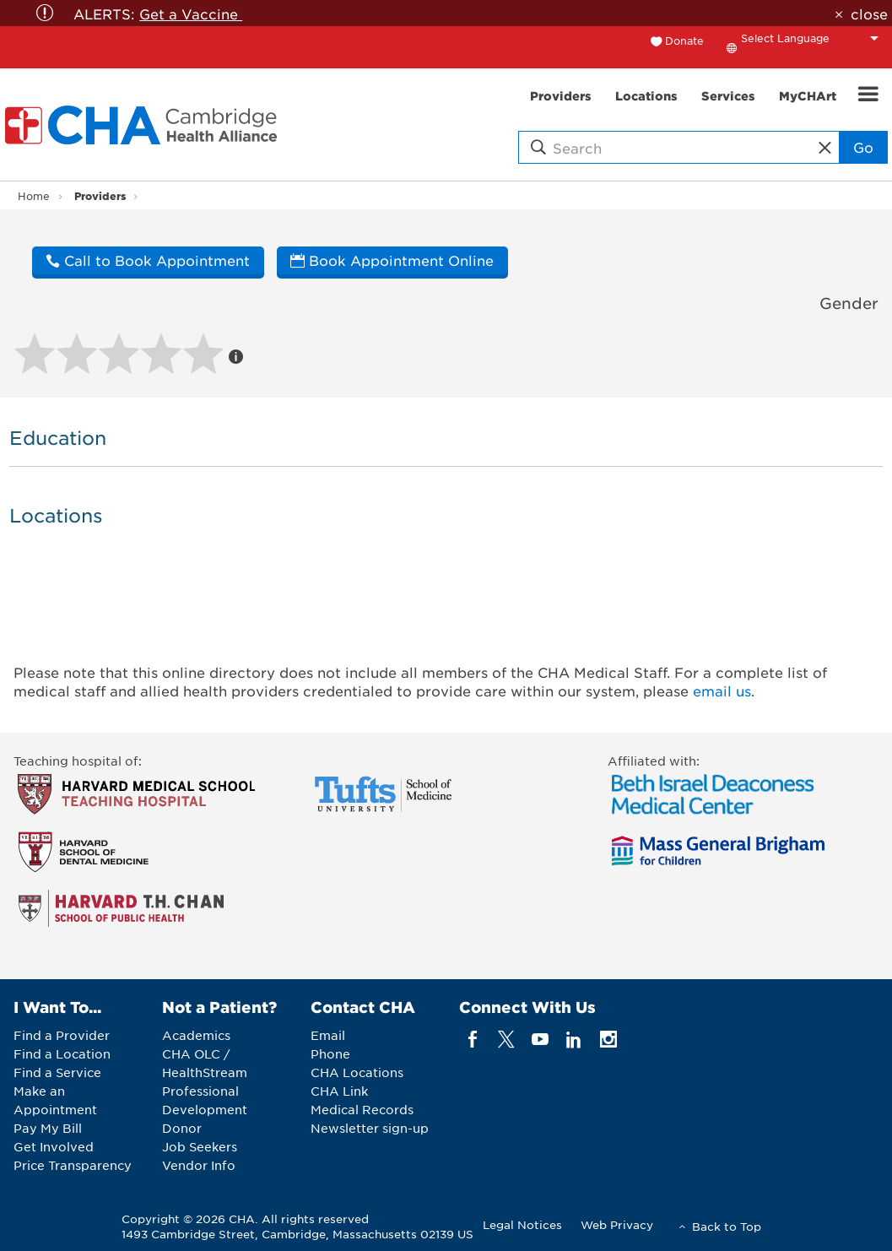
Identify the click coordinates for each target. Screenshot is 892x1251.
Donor (182, 1127)
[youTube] (540, 1039)
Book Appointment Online (392, 260)
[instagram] (608, 1039)
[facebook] (472, 1039)
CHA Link (339, 1090)
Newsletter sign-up (370, 1127)
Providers (100, 195)
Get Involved (54, 1146)
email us (722, 690)
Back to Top (726, 1226)
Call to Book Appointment (148, 260)
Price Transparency (73, 1164)
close (869, 13)
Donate (684, 40)
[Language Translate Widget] (814, 38)
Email (328, 1034)
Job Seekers (199, 1146)
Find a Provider (62, 1034)
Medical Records (362, 1109)
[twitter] (506, 1039)
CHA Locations (357, 1072)
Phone (330, 1053)
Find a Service (57, 1072)
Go (863, 146)
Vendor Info (198, 1164)
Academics (196, 1034)
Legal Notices (522, 1224)
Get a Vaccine (190, 13)
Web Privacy (617, 1224)
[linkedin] (574, 1039)
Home (34, 196)
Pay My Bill (48, 1127)
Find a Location (62, 1053)
